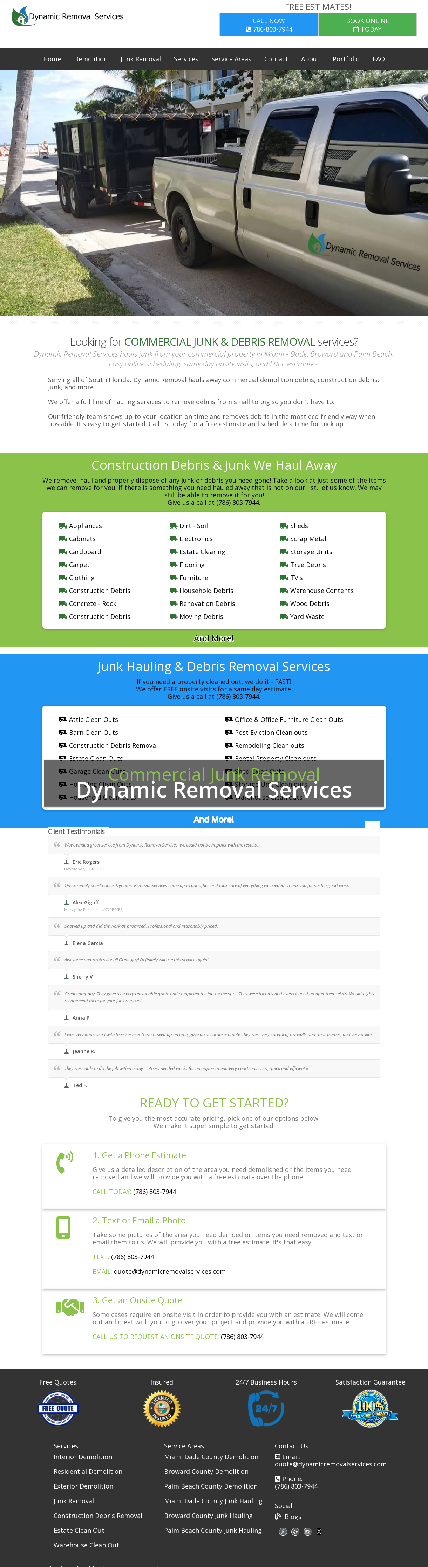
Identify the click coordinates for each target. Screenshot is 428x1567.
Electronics (191, 538)
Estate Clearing (197, 551)
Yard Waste (302, 616)
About (310, 59)
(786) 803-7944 (154, 1191)
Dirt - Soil (189, 526)
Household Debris (201, 590)
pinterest (308, 1532)
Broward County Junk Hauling (208, 1515)
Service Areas (231, 59)
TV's (291, 577)
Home (52, 59)
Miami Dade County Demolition (211, 1456)
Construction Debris (94, 590)
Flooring (187, 564)
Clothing (77, 577)
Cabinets (77, 538)
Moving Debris (196, 616)
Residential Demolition (88, 1471)
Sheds (294, 526)
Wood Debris (305, 603)
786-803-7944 (268, 24)
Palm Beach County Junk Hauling (213, 1530)
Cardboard (80, 551)
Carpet (74, 564)
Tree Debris (303, 564)
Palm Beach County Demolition (211, 1486)
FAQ (379, 59)
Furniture (189, 577)
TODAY (367, 24)
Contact (276, 59)
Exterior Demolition (83, 1486)
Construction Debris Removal (98, 1515)
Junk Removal (141, 59)
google (283, 1532)
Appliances (80, 526)
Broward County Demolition (206, 1471)
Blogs (288, 1516)
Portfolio (346, 59)
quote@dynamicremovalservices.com (170, 1271)
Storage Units (306, 551)
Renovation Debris (202, 603)
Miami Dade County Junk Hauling (213, 1501)
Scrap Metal (303, 538)
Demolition (91, 59)
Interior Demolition (83, 1456)
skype (295, 1532)
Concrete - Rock (87, 603)
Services (186, 59)
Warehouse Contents (317, 590)
